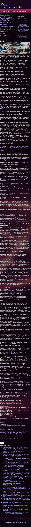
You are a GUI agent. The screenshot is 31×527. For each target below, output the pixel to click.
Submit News (21, 11)
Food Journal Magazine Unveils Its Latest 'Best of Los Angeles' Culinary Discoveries (16, 454)
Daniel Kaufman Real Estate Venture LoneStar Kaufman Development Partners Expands (15, 512)
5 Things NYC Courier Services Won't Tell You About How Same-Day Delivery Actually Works (15, 461)
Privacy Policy (17, 522)
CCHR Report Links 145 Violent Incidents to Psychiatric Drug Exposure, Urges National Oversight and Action (14, 451)
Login (28, 1)
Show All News (4, 434)
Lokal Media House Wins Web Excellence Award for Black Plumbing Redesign (16, 493)
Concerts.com (4, 147)
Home (3, 11)
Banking (18, 431)
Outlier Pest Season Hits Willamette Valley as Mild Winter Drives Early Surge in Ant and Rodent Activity (16, 490)
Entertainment (11, 431)
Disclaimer (12, 434)
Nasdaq (22, 432)
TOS (10, 522)
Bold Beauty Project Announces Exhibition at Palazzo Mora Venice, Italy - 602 (24, 26)
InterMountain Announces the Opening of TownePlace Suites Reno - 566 (24, 30)
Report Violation (20, 434)
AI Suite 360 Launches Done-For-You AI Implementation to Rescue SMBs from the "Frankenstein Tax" (14, 483)
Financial (2, 432)
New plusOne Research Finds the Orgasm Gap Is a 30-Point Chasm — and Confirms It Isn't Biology (17, 448)
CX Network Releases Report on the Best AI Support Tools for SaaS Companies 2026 (15, 486)
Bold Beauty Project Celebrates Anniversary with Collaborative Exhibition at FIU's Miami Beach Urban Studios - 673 (24, 21)
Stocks (27, 431)
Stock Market (16, 432)
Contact (24, 522)
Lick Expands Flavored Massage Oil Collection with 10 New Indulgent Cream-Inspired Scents (16, 496)
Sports (22, 431)
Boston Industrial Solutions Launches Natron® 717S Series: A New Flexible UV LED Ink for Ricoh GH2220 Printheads (16, 458)
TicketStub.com (15, 147)
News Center (10, 11)
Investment (9, 432)
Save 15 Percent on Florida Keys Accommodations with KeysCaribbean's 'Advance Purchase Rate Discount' (16, 469)
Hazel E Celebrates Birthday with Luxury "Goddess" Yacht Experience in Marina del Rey (17, 477)
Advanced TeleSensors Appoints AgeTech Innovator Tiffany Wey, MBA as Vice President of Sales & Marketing (17, 509)
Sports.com (25, 146)
